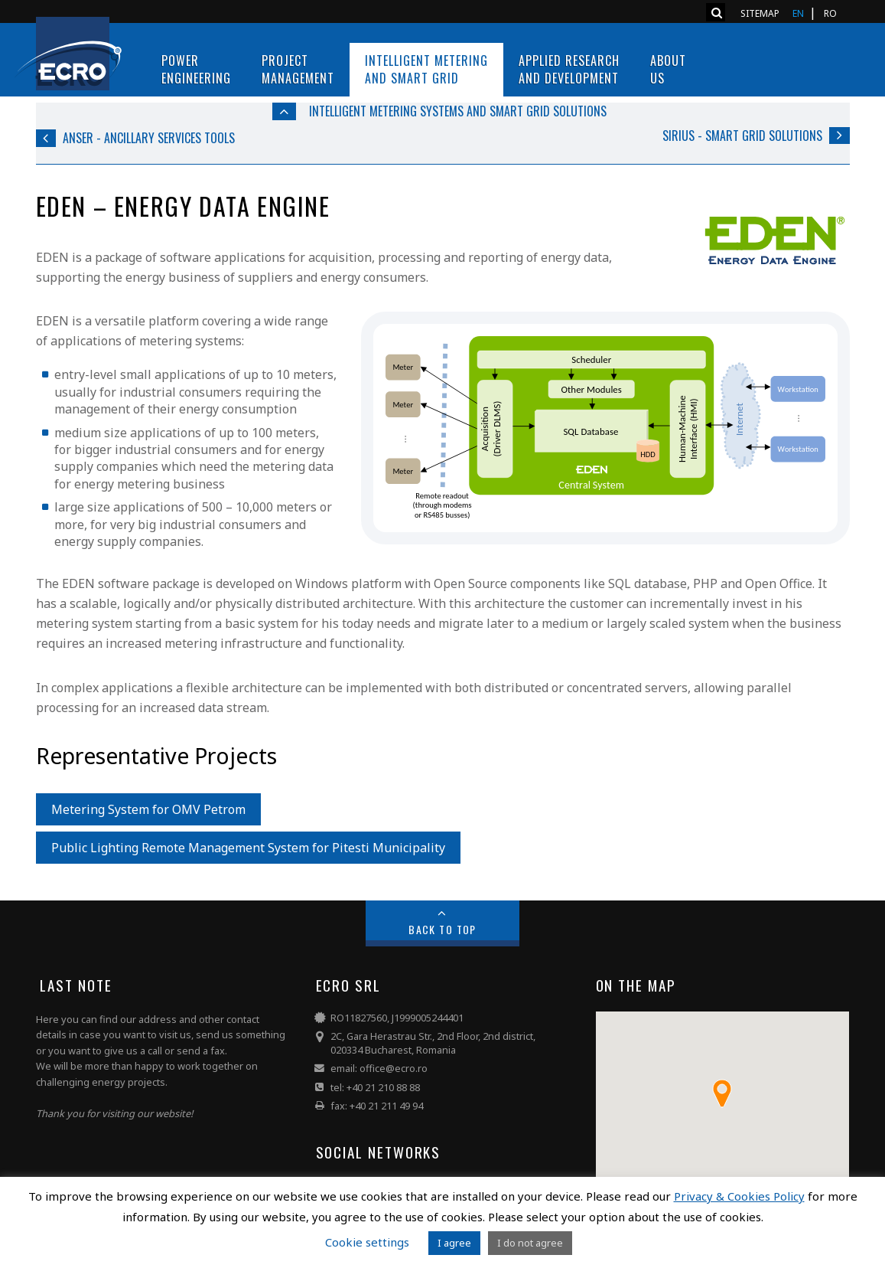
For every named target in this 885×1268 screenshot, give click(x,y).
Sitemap (759, 13)
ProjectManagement (298, 69)
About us (668, 69)
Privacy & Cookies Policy (739, 1196)
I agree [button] (454, 1243)
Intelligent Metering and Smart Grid (426, 69)
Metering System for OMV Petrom (148, 809)
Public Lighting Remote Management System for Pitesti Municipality (248, 847)
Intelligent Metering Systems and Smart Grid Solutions (458, 111)
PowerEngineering (196, 69)
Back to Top (442, 929)
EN (798, 13)
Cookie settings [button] (367, 1242)
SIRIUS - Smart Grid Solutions (742, 135)
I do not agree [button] (530, 1243)
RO (830, 13)
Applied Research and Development (569, 69)
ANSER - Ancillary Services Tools (149, 138)
